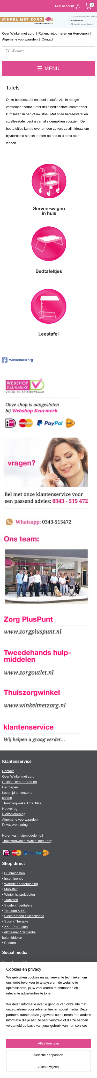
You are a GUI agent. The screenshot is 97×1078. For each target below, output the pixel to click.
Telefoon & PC (15, 911)
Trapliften (11, 900)
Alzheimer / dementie (20, 932)
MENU (48, 68)
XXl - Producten (16, 927)
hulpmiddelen (12, 938)
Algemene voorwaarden (20, 39)
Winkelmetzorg (17, 360)
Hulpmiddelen (14, 873)
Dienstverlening (13, 814)
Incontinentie (13, 878)
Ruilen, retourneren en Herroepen (64, 33)
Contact (47, 39)
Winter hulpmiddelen (19, 894)
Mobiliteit (10, 889)
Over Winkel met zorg (18, 33)
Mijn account (68, 6)
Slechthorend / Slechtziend (24, 916)
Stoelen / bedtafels (18, 905)
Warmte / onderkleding (21, 884)
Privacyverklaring (15, 825)
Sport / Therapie (16, 921)
